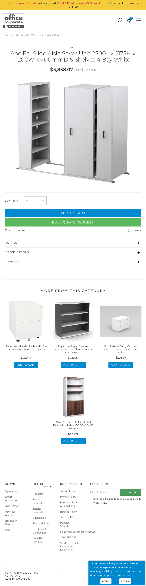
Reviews (12, 261)
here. (128, 575)
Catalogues (39, 517)
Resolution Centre (11, 522)
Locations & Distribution (39, 530)
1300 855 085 (68, 537)
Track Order (12, 505)
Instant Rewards (38, 510)
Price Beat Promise (39, 540)
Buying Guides (41, 523)
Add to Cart (73, 213)
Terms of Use (67, 491)
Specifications (17, 252)
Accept (106, 581)
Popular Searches (65, 524)
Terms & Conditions (127, 498)
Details (11, 242)
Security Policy (68, 517)
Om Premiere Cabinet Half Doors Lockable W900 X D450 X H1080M (73, 425)
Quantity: (12, 201)
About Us (38, 493)
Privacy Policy (68, 496)
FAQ (7, 529)
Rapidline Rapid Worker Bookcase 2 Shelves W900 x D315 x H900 (73, 349)
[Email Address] (104, 492)
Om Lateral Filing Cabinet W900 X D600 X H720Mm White (120, 349)
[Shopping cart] (129, 20)
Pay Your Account (10, 513)
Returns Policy (68, 511)
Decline (125, 581)
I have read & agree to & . (114, 500)
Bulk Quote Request (73, 222)
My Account (12, 491)
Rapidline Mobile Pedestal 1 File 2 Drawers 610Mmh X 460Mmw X (26, 349)
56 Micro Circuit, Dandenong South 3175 (69, 546)
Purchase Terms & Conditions (69, 504)
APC (73, 47)
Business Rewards (38, 501)
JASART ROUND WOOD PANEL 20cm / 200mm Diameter (36, 570)
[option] (73, 132)
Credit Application (11, 498)
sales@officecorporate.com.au (69, 531)
